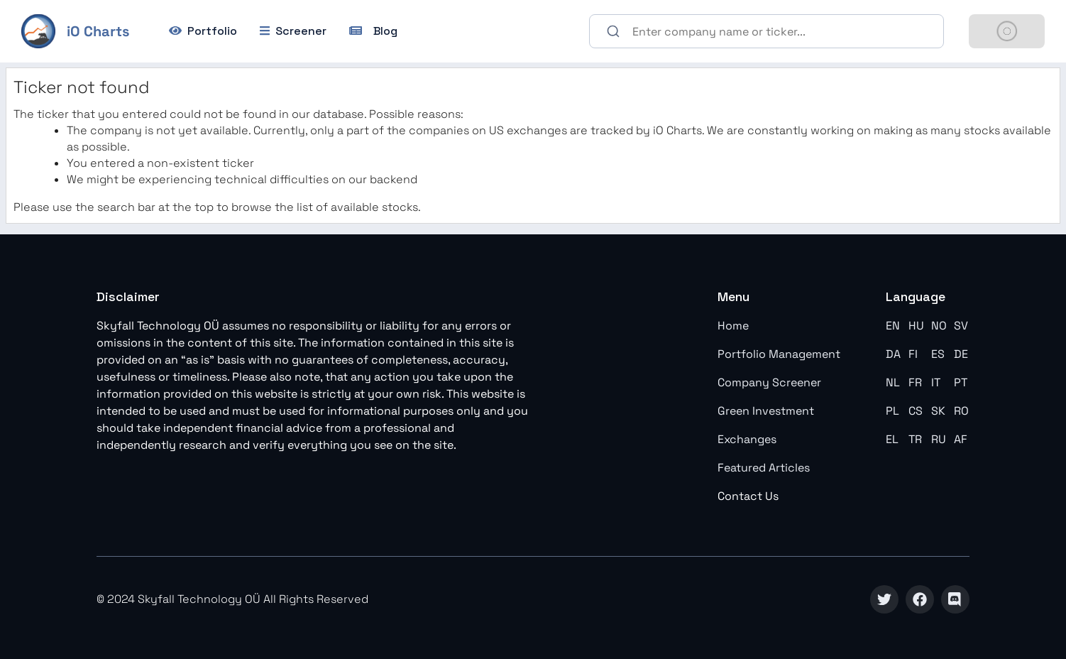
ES (938, 354)
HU (916, 325)
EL (892, 439)
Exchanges (747, 439)
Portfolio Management (779, 354)
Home (733, 325)
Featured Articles (764, 467)
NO (939, 325)
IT (935, 382)
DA (893, 354)
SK (938, 410)
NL (893, 382)
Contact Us (748, 496)
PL (892, 410)
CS (915, 410)
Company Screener (769, 382)
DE (961, 354)
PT (960, 382)
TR (915, 439)
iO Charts (98, 31)
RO (961, 410)
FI (913, 354)
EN (893, 325)
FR (915, 382)
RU (938, 439)
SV (961, 325)
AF (960, 439)
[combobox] (766, 31)
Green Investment (766, 410)
